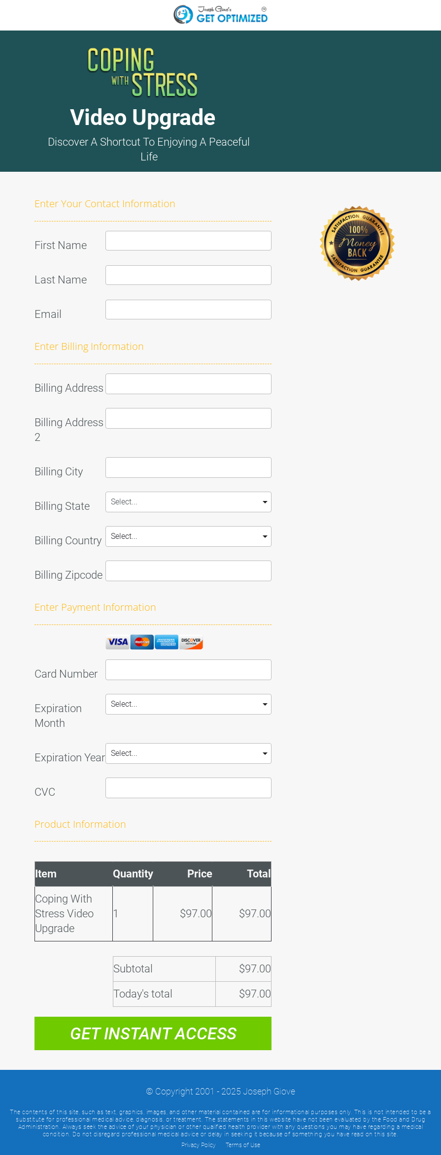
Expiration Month (58, 715)
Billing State (62, 506)
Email (48, 314)
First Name (60, 245)
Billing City (58, 472)
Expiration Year (69, 757)
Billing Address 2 (68, 429)
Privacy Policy (198, 1145)
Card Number (66, 674)
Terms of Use (243, 1145)
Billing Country (68, 540)
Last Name (60, 280)
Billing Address (68, 388)
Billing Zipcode (68, 575)
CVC (44, 792)
